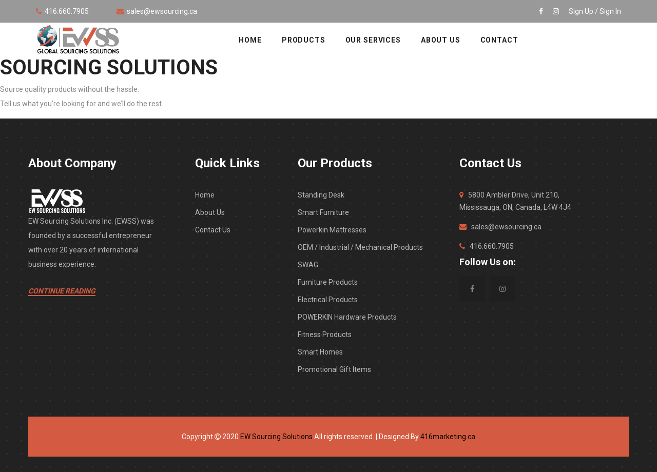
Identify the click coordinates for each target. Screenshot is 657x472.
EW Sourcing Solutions (276, 436)
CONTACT (499, 40)
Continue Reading (61, 291)
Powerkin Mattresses (332, 230)
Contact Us (212, 230)
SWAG (308, 265)
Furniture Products (328, 282)
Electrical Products (328, 300)
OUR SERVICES (373, 40)
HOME (250, 40)
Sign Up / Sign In (595, 11)
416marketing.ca (447, 436)
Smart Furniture (323, 212)
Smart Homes (320, 352)
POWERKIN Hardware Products (347, 317)
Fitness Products (325, 334)
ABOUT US (440, 40)
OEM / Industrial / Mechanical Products (360, 247)
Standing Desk (321, 195)
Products (303, 40)
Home (205, 195)
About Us (210, 212)
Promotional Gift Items (334, 369)
